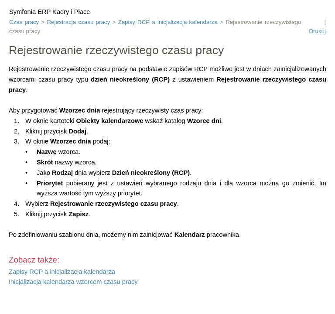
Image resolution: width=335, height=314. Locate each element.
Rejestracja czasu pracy (78, 22)
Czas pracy (24, 22)
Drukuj (317, 31)
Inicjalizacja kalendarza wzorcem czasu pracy (73, 281)
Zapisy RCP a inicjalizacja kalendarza (168, 22)
